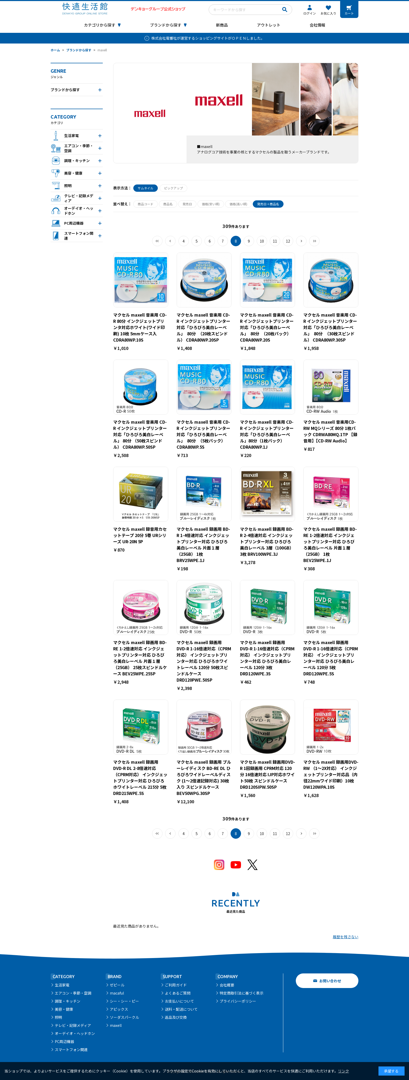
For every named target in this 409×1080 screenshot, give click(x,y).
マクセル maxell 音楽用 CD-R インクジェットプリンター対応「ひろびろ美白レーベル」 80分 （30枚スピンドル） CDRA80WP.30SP (330, 327)
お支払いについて (179, 1001)
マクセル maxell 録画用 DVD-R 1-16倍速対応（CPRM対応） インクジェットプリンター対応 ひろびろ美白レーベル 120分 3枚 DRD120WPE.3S (267, 658)
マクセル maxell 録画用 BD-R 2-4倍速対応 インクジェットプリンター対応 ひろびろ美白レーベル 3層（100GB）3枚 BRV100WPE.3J (267, 541)
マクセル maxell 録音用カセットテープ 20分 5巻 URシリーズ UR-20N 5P (140, 535)
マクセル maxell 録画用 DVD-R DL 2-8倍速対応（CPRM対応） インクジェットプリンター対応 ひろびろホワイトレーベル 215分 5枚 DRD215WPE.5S (140, 777)
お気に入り (328, 13)
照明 (58, 1017)
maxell (116, 1025)
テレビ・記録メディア (73, 1025)
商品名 (168, 204)
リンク (343, 1070)
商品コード (145, 204)
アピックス (119, 1009)
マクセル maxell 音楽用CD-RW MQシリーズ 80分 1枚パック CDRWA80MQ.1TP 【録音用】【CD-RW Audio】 (330, 431)
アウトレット (268, 25)
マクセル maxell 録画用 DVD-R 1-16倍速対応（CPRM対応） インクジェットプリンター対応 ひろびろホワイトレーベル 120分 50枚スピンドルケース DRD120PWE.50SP (204, 661)
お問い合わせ (330, 980)
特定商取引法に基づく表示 (241, 993)
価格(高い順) (238, 204)
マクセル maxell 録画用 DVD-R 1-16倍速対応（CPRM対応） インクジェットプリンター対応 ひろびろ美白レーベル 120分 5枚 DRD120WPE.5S (330, 658)
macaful (117, 993)
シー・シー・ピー (124, 1001)
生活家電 (62, 985)
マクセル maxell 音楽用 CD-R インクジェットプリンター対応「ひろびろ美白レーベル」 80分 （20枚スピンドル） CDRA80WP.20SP (203, 327)
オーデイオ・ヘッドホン (75, 1033)
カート (349, 13)
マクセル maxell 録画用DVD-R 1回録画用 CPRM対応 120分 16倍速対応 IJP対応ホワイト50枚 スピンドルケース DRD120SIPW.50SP (267, 774)
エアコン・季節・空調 (73, 993)
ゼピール (117, 985)
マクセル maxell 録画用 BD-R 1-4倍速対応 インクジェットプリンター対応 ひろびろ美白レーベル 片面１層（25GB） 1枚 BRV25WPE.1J (203, 544)
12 (288, 241)
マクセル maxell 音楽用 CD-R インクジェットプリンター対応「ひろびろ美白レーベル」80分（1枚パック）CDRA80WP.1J (267, 434)
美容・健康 (64, 1009)
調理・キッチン (67, 1001)
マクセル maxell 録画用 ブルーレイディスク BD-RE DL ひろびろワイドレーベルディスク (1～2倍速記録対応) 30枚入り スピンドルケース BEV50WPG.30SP (204, 777)
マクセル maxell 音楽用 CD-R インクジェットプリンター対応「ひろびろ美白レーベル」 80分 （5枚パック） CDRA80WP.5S (203, 434)
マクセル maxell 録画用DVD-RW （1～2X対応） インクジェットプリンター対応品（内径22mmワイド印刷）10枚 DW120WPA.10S (330, 774)
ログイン (309, 13)
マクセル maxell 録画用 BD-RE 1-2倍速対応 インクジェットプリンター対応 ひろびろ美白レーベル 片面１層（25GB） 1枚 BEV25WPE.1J (330, 544)
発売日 (187, 204)
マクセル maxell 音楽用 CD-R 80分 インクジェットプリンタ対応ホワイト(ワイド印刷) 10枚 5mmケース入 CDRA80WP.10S (140, 327)
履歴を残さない (345, 936)
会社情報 (317, 25)
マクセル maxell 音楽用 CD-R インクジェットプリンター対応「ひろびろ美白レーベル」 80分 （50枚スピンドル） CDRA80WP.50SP (140, 434)
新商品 (222, 25)
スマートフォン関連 (71, 1049)
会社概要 (227, 985)
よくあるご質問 (177, 993)
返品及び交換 (176, 1017)
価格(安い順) (211, 204)
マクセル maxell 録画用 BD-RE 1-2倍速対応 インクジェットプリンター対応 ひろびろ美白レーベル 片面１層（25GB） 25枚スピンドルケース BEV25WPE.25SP (140, 658)
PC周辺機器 (64, 1041)
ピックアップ (173, 188)
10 (262, 241)
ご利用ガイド (176, 985)
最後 (314, 241)
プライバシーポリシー (238, 1001)
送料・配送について (181, 1009)
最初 (157, 241)
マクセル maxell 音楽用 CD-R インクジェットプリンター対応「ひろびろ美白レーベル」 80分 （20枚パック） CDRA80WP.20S (267, 327)
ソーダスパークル (124, 1017)
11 (275, 241)
